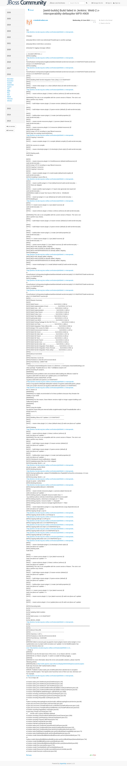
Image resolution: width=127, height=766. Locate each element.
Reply (29, 755)
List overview (11, 126)
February (10, 99)
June (8, 91)
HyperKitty (63, 763)
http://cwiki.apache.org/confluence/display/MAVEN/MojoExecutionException (61, 664)
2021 (9, 43)
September (10, 85)
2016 (9, 74)
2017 (9, 68)
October (9, 83)
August (9, 87)
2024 (9, 25)
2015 (9, 108)
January (9, 101)
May (8, 93)
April (8, 95)
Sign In (109, 3)
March (9, 97)
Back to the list (104, 23)
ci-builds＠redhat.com (40, 20)
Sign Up (116, 3)
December (10, 79)
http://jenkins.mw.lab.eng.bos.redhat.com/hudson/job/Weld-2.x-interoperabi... (50, 32)
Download (10, 130)
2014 (9, 115)
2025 (9, 19)
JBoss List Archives (36, 2)
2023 (9, 31)
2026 (9, 12)
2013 (9, 121)
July (8, 89)
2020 (9, 50)
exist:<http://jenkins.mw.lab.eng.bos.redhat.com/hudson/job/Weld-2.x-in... (48, 648)
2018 (9, 62)
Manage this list (97, 3)
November (10, 81)
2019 (9, 56)
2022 (9, 37)
